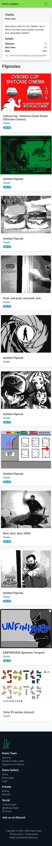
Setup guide (8, 777)
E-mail (6, 811)
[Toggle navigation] (46, 4)
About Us (6, 757)
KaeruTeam (9, 804)
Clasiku (6, 123)
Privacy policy (16, 834)
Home (5, 774)
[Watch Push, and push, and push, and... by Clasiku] (26, 274)
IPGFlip (5, 791)
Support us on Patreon (13, 764)
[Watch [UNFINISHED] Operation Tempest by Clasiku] (26, 628)
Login (4, 781)
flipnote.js (33, 837)
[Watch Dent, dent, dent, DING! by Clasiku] (26, 509)
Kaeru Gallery (10, 4)
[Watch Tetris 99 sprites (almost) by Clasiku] (26, 688)
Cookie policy (31, 834)
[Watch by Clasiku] (26, 155)
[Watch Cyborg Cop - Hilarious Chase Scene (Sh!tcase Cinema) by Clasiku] (26, 92)
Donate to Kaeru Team (13, 761)
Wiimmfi (6, 794)
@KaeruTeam (10, 808)
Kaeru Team (36, 831)
